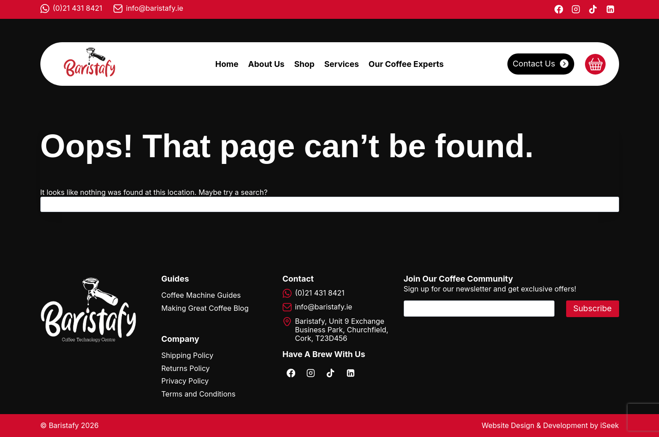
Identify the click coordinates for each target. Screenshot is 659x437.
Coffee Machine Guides (201, 295)
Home (227, 64)
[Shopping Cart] (595, 64)
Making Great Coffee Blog (205, 308)
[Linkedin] (610, 9)
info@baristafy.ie (154, 8)
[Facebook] (558, 9)
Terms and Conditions (198, 393)
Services (341, 64)
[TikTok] (593, 9)
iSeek (609, 425)
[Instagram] (575, 9)
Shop (304, 64)
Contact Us (534, 63)
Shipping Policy (187, 355)
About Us (266, 64)
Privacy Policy (185, 380)
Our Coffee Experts (406, 64)
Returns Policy (185, 368)
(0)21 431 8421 (77, 8)
